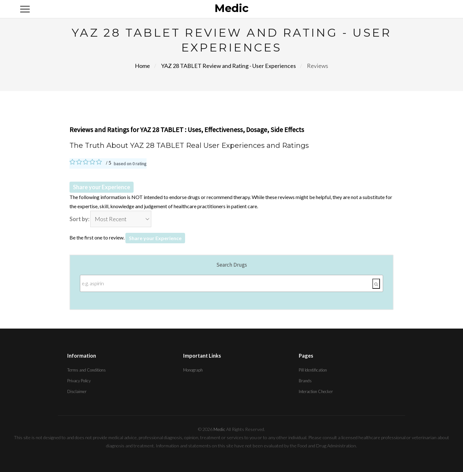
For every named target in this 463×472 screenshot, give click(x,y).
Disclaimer (77, 391)
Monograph (193, 369)
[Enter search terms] (231, 283)
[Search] (376, 284)
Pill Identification (313, 369)
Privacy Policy (79, 380)
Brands (305, 380)
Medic (231, 8)
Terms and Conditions (86, 369)
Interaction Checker (316, 391)
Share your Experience (101, 187)
